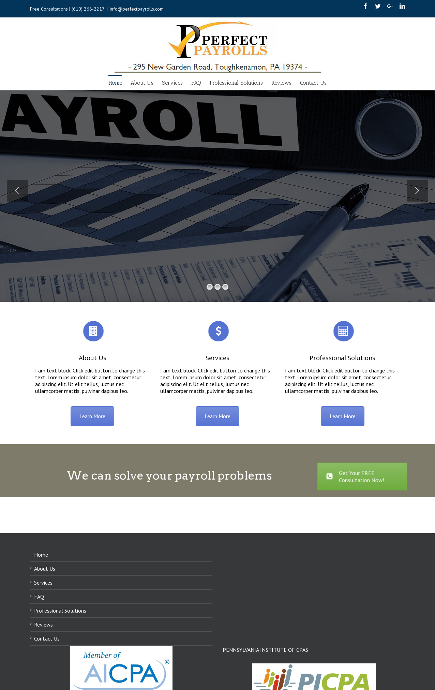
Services (217, 358)
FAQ (39, 596)
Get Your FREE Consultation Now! (355, 476)
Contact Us (47, 638)
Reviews (43, 624)
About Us (92, 358)
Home (41, 554)
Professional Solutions (342, 358)
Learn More (92, 416)
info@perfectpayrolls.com (137, 9)
